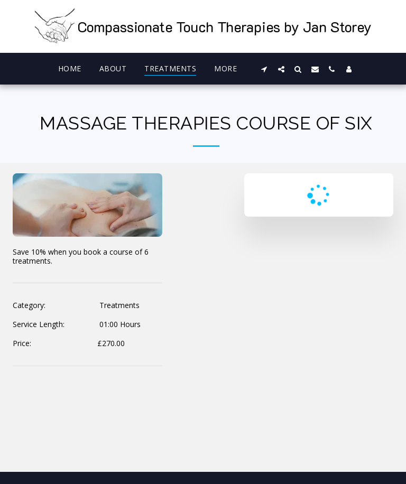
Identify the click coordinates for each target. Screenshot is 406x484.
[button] (264, 69)
